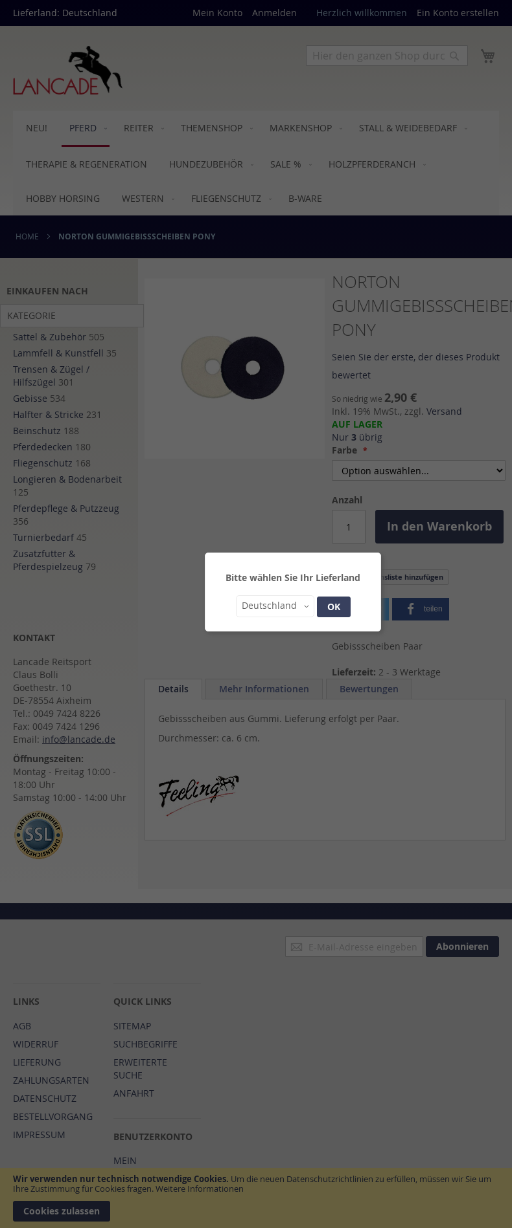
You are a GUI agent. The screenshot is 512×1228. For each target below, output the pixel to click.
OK (333, 606)
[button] (275, 606)
